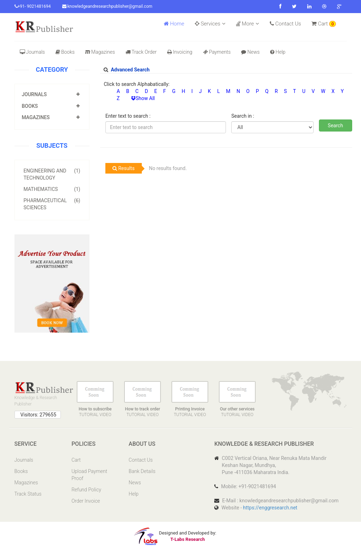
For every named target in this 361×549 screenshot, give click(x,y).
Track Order (141, 52)
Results (123, 168)
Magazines (100, 52)
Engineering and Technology (52, 174)
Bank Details (142, 471)
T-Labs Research (187, 539)
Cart (323, 24)
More (247, 24)
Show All (143, 98)
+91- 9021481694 (32, 6)
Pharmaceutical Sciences (52, 203)
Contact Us (285, 24)
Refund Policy (86, 489)
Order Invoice (85, 501)
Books (65, 52)
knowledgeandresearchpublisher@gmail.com (107, 6)
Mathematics (52, 189)
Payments (217, 52)
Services (210, 24)
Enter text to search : (128, 116)
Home (174, 24)
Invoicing (179, 52)
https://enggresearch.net (270, 507)
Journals (32, 52)
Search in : (242, 116)
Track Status (28, 494)
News (250, 52)
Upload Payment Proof (89, 474)
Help (277, 52)
